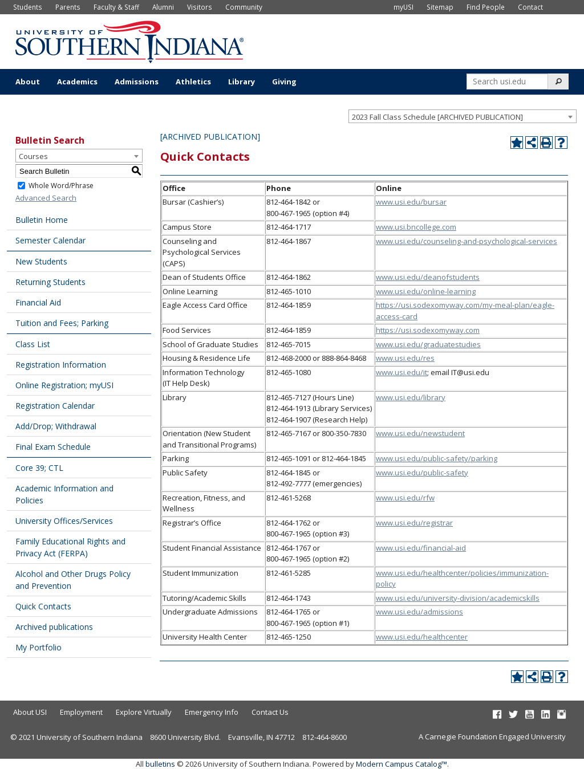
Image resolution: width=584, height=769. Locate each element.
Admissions (137, 81)
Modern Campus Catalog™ (401, 764)
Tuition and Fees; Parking (61, 323)
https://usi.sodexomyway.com (428, 330)
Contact (530, 6)
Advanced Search (45, 198)
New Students (41, 261)
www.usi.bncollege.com (416, 227)
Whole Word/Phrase (61, 185)
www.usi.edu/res (405, 358)
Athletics (193, 81)
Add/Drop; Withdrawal (55, 426)
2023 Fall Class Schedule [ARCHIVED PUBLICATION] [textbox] (437, 117)
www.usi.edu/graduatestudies (428, 344)
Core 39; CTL (39, 467)
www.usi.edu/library (410, 397)
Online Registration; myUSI (64, 385)
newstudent (444, 433)
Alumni (163, 6)
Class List (32, 344)
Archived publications (54, 626)
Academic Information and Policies (64, 494)
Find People (486, 6)
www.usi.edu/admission (417, 612)
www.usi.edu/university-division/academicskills (458, 598)
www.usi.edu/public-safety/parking (436, 458)
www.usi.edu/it (401, 372)
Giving (284, 81)
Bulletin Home (41, 219)
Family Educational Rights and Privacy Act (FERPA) (70, 547)
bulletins (160, 764)
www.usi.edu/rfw (405, 498)
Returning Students (50, 281)
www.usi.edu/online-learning (426, 291)
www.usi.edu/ (399, 433)
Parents (67, 6)
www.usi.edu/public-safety (422, 472)
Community (243, 6)
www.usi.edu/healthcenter (422, 637)
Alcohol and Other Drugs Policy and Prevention (73, 579)
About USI (30, 712)
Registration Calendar (55, 405)
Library (241, 81)
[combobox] (462, 116)
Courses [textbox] (33, 156)
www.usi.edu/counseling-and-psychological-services (466, 241)
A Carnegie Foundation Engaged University (492, 736)
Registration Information (60, 364)
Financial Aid (38, 302)
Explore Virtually (144, 712)
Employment (81, 712)
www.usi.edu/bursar (411, 202)
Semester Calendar (50, 240)
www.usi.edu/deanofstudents (428, 277)
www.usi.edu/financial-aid (421, 548)
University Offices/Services (64, 520)
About (27, 81)
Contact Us (270, 712)
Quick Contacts (43, 606)
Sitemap (440, 6)
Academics (77, 81)
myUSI (403, 6)
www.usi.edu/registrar (414, 523)
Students (27, 6)
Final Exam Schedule (53, 446)
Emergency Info (211, 712)
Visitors (199, 6)
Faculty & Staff (116, 6)
